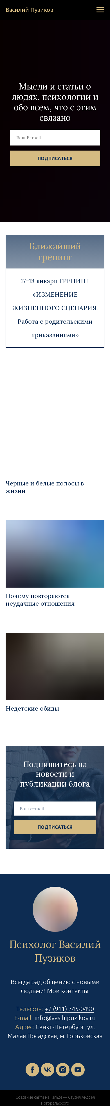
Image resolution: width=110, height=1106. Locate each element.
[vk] (47, 1069)
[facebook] (32, 1069)
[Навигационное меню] (100, 10)
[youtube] (78, 1069)
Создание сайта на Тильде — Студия (48, 1097)
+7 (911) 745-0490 (69, 1008)
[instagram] (62, 1069)
